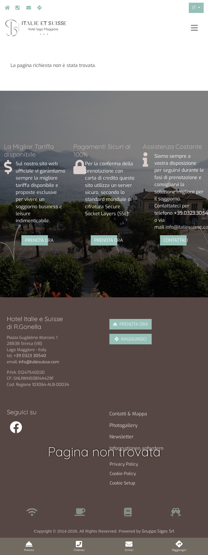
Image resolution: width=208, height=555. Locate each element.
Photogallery (123, 425)
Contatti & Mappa (128, 414)
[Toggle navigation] (194, 28)
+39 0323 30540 (30, 355)
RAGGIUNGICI (134, 339)
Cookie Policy (123, 473)
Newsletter (121, 436)
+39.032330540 (16, 8)
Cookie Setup (122, 483)
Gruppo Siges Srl (158, 531)
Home (5, 8)
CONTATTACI (175, 240)
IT (194, 8)
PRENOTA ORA (36, 240)
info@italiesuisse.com (27, 8)
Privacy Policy (124, 464)
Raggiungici (38, 8)
